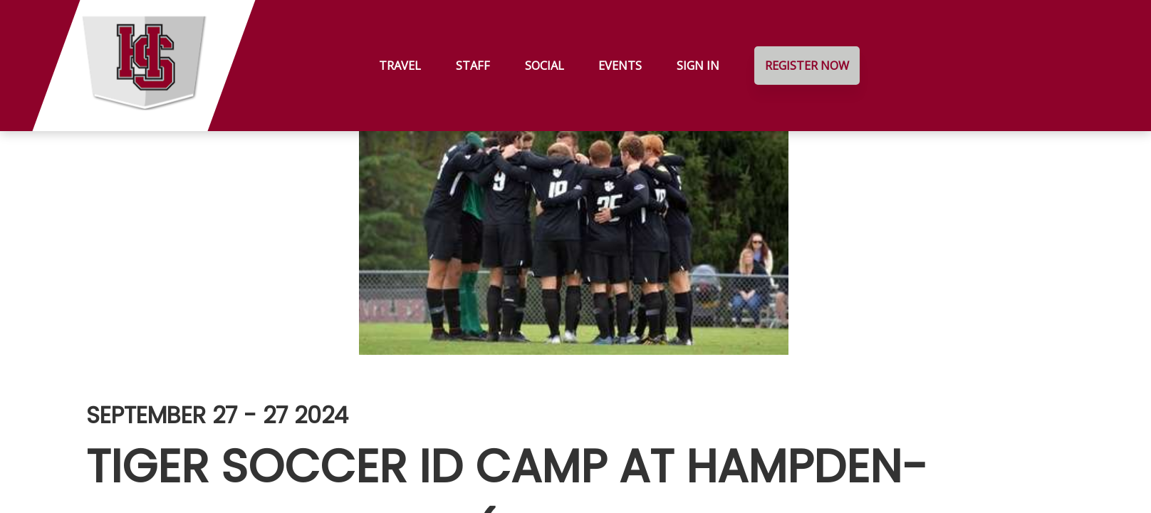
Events (620, 65)
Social (544, 65)
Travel (400, 65)
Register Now (807, 65)
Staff (473, 65)
